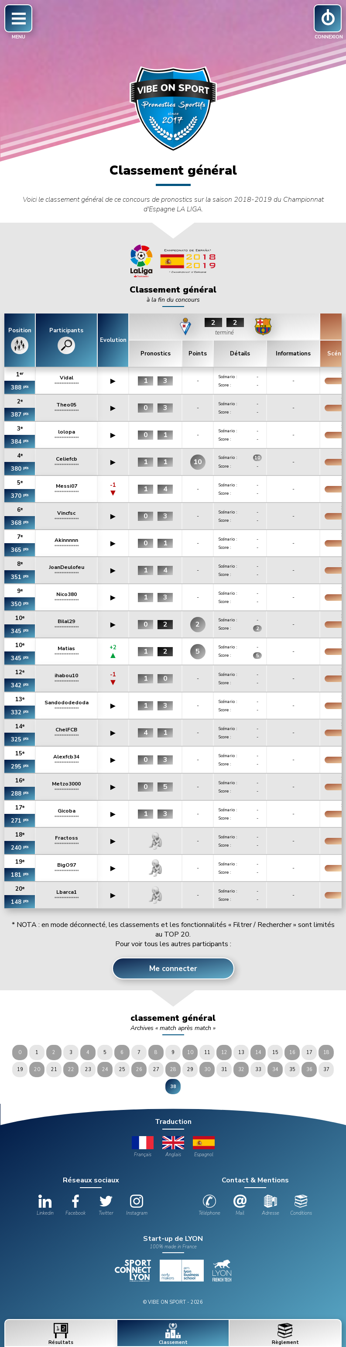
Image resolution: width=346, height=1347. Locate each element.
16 (292, 1052)
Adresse (270, 1205)
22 (71, 1069)
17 (309, 1052)
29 (190, 1069)
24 (105, 1069)
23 (88, 1069)
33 (258, 1069)
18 (326, 1052)
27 (156, 1069)
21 (54, 1069)
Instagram (136, 1205)
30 (207, 1069)
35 (292, 1069)
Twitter (106, 1205)
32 (241, 1069)
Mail (240, 1205)
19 (20, 1069)
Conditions (301, 1205)
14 (258, 1052)
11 (207, 1052)
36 (309, 1069)
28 (173, 1069)
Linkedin (45, 1205)
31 (224, 1069)
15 (275, 1052)
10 (190, 1052)
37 (326, 1069)
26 (139, 1069)
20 (37, 1069)
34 (275, 1069)
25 (122, 1069)
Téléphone (209, 1205)
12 (224, 1052)
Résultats (60, 1334)
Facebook (75, 1205)
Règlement (285, 1334)
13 (241, 1052)
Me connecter (173, 969)
